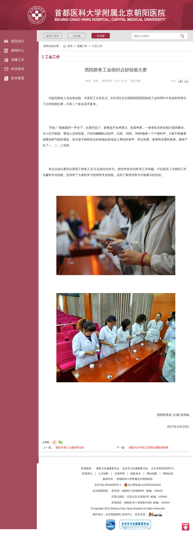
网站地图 (152, 473)
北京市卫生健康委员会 (135, 468)
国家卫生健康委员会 (107, 468)
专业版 (101, 35)
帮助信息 (168, 473)
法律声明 (119, 473)
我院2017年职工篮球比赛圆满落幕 (148, 447)
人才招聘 (103, 473)
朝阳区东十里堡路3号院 (138, 502)
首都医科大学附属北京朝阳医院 (134, 478)
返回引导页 (52, 35)
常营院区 (116, 502)
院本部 (116, 490)
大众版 (76, 35)
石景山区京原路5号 (138, 496)
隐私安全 (135, 473)
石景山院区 (117, 496)
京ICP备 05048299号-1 (107, 484)
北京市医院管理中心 (162, 468)
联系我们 (87, 473)
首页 (70, 46)
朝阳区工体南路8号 (133, 490)
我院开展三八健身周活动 (70, 447)
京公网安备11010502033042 (142, 484)
